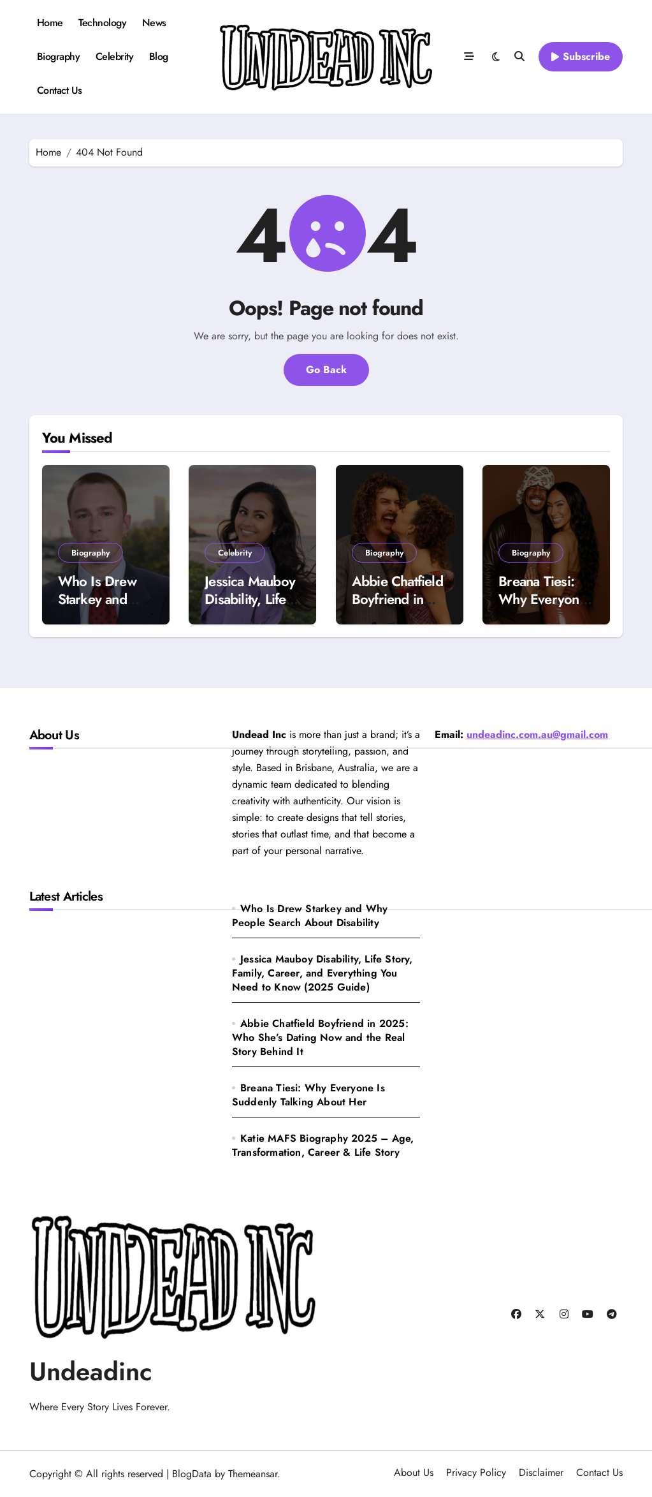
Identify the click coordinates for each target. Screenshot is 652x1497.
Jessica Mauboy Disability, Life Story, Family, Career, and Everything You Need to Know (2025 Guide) (322, 973)
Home (50, 22)
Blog (158, 56)
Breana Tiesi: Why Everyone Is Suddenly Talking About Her (308, 1094)
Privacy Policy (476, 1472)
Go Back (326, 369)
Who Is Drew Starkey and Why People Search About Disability (310, 915)
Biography (58, 56)
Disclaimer (541, 1472)
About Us (413, 1472)
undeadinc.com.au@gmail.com (537, 734)
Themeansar (252, 1473)
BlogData (192, 1473)
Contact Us (59, 90)
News (154, 22)
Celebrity (115, 56)
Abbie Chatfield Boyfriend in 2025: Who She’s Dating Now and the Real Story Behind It (320, 1037)
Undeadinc (90, 1371)
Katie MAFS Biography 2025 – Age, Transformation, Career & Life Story (323, 1145)
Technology (102, 22)
